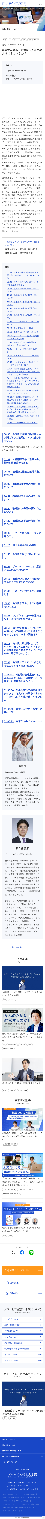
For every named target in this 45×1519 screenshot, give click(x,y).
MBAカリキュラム (36, 1497)
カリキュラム (22, 1337)
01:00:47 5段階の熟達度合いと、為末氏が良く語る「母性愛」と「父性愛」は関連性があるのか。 (23, 400)
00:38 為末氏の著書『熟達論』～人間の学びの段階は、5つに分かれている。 (23, 275)
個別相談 (22, 1293)
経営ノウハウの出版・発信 (11, 1451)
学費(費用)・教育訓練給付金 (22, 1349)
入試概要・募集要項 (22, 1343)
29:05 (7, 533)
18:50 (7, 508)
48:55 (7, 615)
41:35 (7, 591)
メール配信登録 (12, 1489)
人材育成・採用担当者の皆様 (28, 1489)
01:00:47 (9, 674)
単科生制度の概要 (22, 1325)
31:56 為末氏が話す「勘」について (23, 332)
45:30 (7, 603)
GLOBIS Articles (37, 9)
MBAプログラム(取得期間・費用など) (15, 1497)
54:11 (7, 643)
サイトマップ (11, 1486)
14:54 (7, 496)
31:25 (7, 545)
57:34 (7, 662)
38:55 (7, 578)
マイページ (23, 1486)
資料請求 (22, 1283)
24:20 (7, 520)
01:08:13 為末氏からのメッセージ (22, 423)
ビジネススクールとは (10, 1504)
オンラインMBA (22, 1355)
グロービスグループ (9, 1462)
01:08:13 (9, 721)
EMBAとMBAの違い (22, 1501)
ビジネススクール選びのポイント (31, 1504)
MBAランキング (8, 1501)
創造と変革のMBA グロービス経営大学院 (15, 9)
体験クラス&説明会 (22, 1270)
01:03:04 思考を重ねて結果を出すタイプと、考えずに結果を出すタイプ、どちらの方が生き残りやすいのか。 (23, 409)
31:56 (7, 554)
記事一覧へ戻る (13, 947)
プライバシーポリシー (15, 1482)
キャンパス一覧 (22, 1360)
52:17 (7, 628)
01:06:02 (9, 709)
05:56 (7, 471)
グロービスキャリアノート (13, 1511)
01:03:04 (9, 690)
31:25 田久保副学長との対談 (20, 328)
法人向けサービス (8, 1445)
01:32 (7, 459)
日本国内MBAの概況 (28, 1494)
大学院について (22, 1331)
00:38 (7, 434)
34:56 (7, 566)
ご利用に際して (31, 1482)
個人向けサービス (8, 1439)
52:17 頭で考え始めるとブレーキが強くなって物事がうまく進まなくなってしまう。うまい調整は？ (23, 371)
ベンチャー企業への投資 (11, 1456)
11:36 (7, 484)
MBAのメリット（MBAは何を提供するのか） (17, 1507)
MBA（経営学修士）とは (11, 1494)
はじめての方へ (22, 1319)
